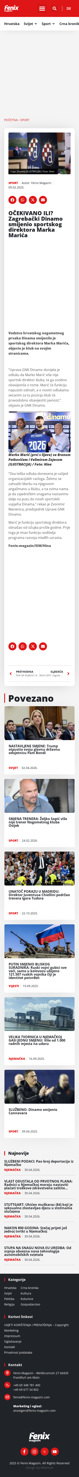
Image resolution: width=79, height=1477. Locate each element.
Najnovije (18, 1153)
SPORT (24, 120)
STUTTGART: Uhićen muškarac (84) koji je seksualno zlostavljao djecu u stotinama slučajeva (38, 1208)
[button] (42, 8)
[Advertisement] (39, 72)
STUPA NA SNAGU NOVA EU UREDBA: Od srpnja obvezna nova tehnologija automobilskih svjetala (37, 1251)
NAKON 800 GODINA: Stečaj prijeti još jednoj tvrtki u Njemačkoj (35, 1230)
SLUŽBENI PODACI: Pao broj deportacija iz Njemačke (39, 1163)
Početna (11, 120)
